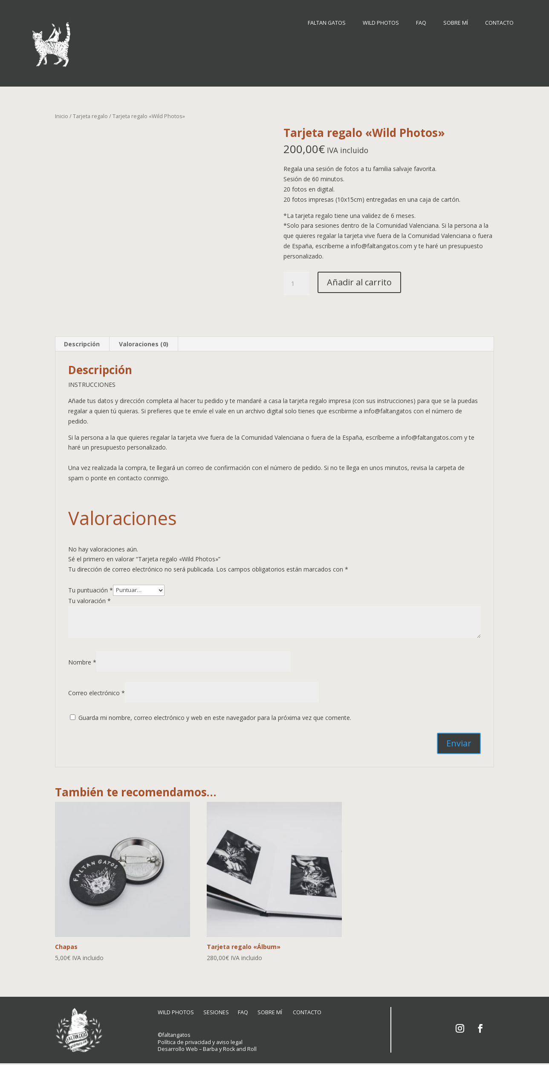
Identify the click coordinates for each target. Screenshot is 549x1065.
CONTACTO (499, 23)
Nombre (82, 659)
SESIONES (218, 1012)
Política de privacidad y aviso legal (200, 1041)
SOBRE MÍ (455, 23)
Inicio (61, 113)
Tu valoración (89, 598)
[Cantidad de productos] (296, 281)
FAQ (421, 23)
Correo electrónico (96, 690)
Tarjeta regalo (90, 113)
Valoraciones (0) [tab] (143, 341)
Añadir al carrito (359, 279)
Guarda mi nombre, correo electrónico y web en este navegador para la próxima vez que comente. (214, 715)
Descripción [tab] (82, 341)
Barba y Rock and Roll (230, 1048)
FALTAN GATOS (327, 23)
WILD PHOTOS (381, 23)
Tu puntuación (90, 587)
